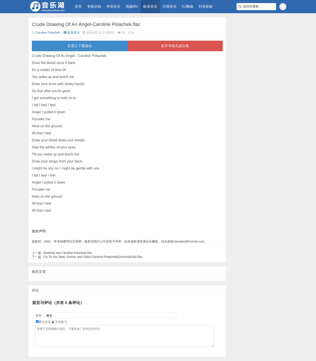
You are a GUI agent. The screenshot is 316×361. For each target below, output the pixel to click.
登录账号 (59, 322)
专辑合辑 (94, 6)
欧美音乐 (150, 6)
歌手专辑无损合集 (175, 46)
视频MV (132, 6)
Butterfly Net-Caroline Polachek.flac (62, 253)
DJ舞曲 (187, 6)
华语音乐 (113, 6)
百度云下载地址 (79, 46)
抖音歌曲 (206, 6)
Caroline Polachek (47, 32)
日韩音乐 (170, 6)
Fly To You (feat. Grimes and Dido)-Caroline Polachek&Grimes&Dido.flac (87, 257)
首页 (78, 6)
